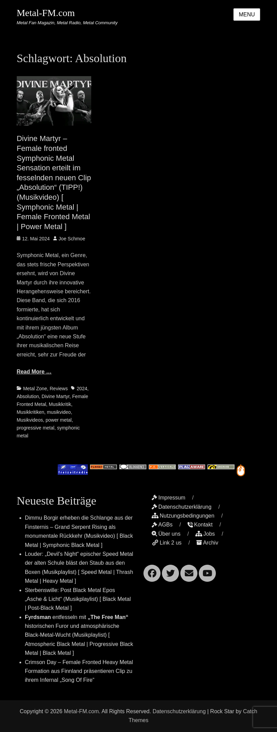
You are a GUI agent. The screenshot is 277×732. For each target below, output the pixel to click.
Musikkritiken (30, 412)
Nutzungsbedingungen (183, 516)
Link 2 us (166, 543)
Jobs (205, 534)
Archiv (207, 543)
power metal (58, 420)
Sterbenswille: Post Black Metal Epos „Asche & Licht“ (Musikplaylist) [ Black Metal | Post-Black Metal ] (78, 599)
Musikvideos (30, 420)
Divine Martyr (56, 396)
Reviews (59, 388)
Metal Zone (35, 388)
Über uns (166, 534)
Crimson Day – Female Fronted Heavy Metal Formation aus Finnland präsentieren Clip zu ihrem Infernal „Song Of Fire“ (79, 671)
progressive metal (36, 428)
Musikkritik (60, 404)
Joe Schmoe (72, 238)
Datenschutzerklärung (181, 507)
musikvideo (59, 412)
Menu (247, 14)
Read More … (34, 372)
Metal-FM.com (46, 13)
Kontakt (200, 524)
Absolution (28, 396)
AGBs (162, 524)
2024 (82, 388)
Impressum (168, 498)
